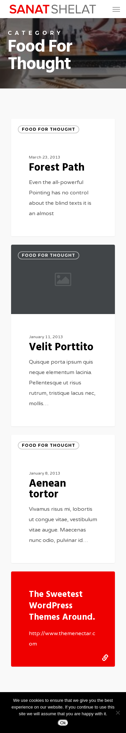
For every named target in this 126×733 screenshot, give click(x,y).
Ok (63, 722)
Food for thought (48, 129)
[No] (117, 712)
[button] (116, 9)
